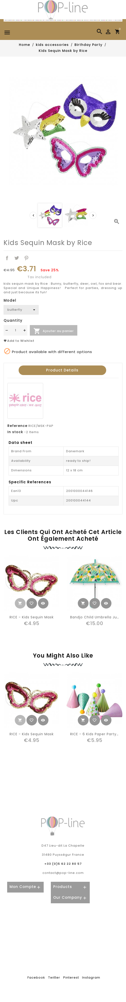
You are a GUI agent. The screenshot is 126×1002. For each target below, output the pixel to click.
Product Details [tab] (62, 370)
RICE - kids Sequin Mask (32, 617)
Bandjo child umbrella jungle (97, 617)
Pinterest (26, 258)
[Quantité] (15, 330)
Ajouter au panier (53, 331)
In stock (15, 432)
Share (7, 258)
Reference (17, 426)
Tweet (16, 258)
